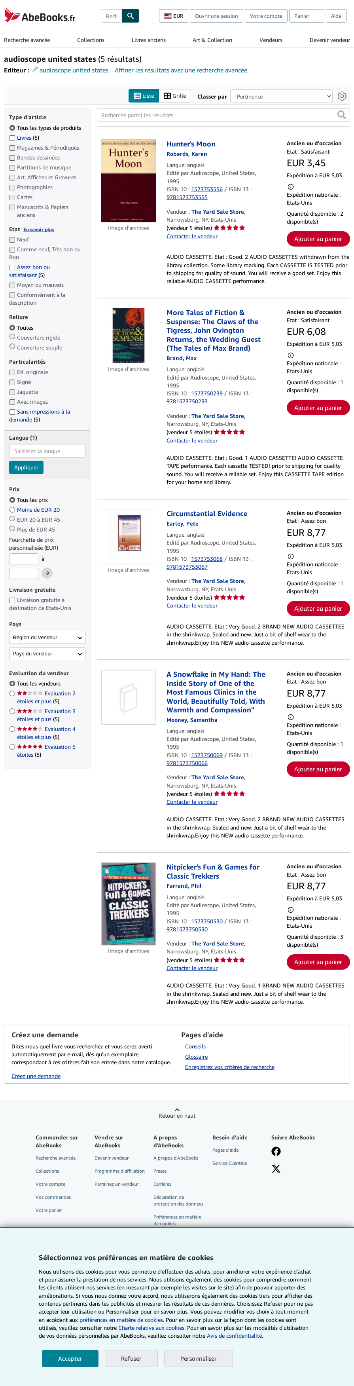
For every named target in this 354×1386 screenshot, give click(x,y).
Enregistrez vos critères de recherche (229, 1066)
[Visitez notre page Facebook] (276, 1152)
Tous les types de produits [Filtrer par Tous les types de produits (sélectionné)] (46, 127)
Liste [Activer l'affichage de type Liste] (144, 96)
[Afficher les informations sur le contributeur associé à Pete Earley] (183, 523)
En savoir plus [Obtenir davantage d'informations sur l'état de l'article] (38, 229)
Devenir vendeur (330, 39)
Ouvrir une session (216, 16)
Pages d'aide (225, 1150)
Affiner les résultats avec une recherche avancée (181, 70)
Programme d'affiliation (120, 1171)
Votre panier (49, 1210)
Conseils (195, 1046)
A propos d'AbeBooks (175, 1158)
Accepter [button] (70, 1358)
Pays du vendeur (32, 654)
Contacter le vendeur (192, 236)
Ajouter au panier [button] (318, 239)
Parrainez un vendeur (117, 1184)
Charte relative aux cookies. (152, 1327)
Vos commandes (53, 1197)
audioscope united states (74, 70)
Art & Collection (212, 39)
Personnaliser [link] (198, 1358)
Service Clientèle (229, 1163)
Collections (90, 39)
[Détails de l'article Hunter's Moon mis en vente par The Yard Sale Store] (128, 180)
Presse (160, 1171)
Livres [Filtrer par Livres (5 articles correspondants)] (24, 137)
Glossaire (196, 1056)
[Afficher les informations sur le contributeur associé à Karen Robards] (187, 153)
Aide (336, 16)
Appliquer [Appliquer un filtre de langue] (26, 467)
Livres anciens (149, 39)
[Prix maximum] (23, 573)
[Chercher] (130, 16)
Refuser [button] (131, 1358)
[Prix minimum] (23, 558)
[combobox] (111, 16)
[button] (341, 114)
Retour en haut (177, 1115)
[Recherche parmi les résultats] (223, 115)
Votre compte (266, 16)
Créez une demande (36, 1076)
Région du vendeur (35, 637)
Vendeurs (270, 39)
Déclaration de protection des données (178, 1200)
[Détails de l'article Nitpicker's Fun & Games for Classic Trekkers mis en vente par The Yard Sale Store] (128, 904)
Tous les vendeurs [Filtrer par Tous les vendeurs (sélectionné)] (39, 683)
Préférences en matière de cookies (177, 1220)
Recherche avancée (27, 39)
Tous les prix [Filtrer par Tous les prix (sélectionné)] (29, 499)
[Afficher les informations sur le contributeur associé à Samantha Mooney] (192, 719)
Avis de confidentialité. (235, 1335)
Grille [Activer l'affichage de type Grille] (175, 96)
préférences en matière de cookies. (122, 1319)
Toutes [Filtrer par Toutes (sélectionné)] (22, 327)
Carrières (162, 1184)
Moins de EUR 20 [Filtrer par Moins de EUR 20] (35, 509)
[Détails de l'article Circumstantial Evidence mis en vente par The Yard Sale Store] (128, 536)
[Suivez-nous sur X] (276, 1169)
